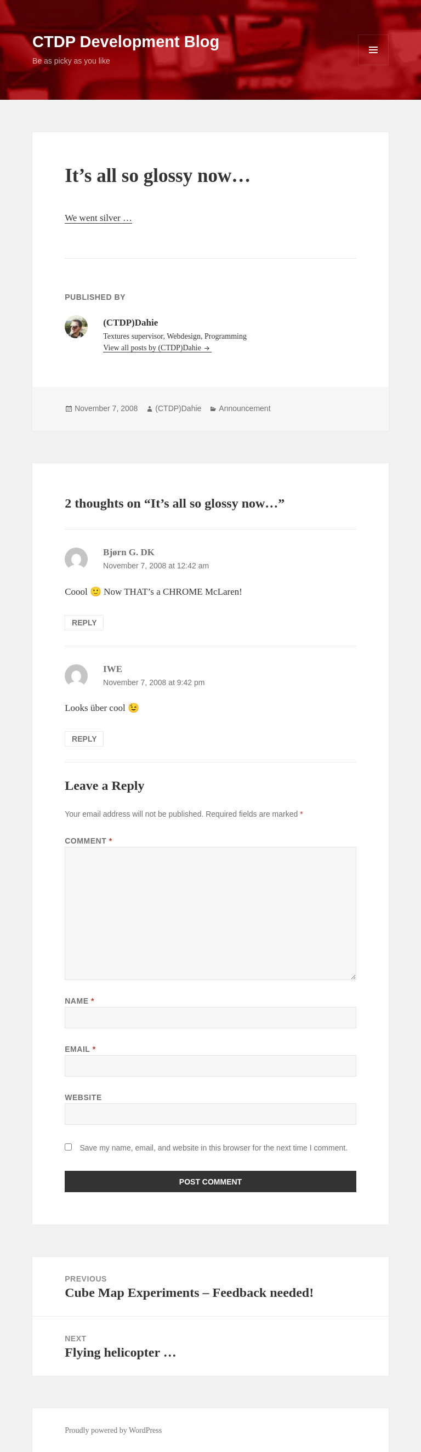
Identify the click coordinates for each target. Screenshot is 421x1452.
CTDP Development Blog (125, 41)
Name (79, 1001)
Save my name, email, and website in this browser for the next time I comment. (213, 1147)
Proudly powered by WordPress (113, 1430)
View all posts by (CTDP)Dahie (153, 348)
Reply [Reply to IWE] (84, 738)
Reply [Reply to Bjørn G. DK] (84, 622)
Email (80, 1049)
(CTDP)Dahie (178, 408)
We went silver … (98, 218)
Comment (88, 840)
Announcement (244, 408)
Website (83, 1097)
